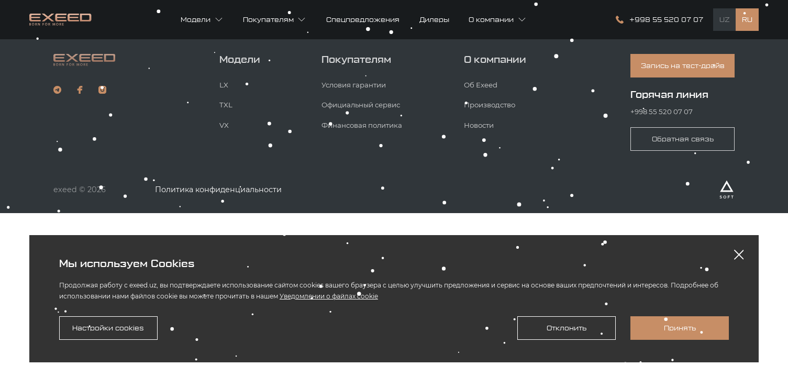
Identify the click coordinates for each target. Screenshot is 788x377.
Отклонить (566, 328)
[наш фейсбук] (80, 90)
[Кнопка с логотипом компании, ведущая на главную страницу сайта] (84, 60)
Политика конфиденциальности (218, 189)
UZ (724, 19)
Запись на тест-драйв (683, 65)
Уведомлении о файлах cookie (329, 296)
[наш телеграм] (57, 90)
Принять (680, 328)
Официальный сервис (360, 105)
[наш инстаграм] (102, 90)
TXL (225, 105)
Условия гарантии (353, 85)
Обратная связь (683, 139)
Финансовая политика (361, 125)
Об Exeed (480, 85)
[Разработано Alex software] (727, 189)
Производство (489, 105)
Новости (479, 125)
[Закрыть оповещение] (739, 255)
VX (224, 125)
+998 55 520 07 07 (661, 111)
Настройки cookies (108, 328)
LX (223, 85)
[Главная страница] (60, 20)
